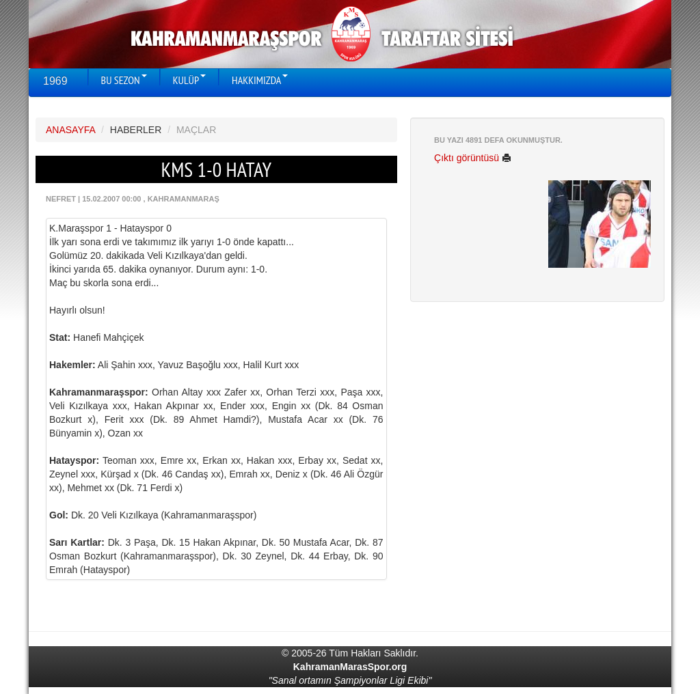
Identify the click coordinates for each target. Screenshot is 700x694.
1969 (55, 81)
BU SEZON (124, 80)
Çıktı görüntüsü (472, 157)
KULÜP (189, 80)
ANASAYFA (70, 129)
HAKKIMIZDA (260, 80)
